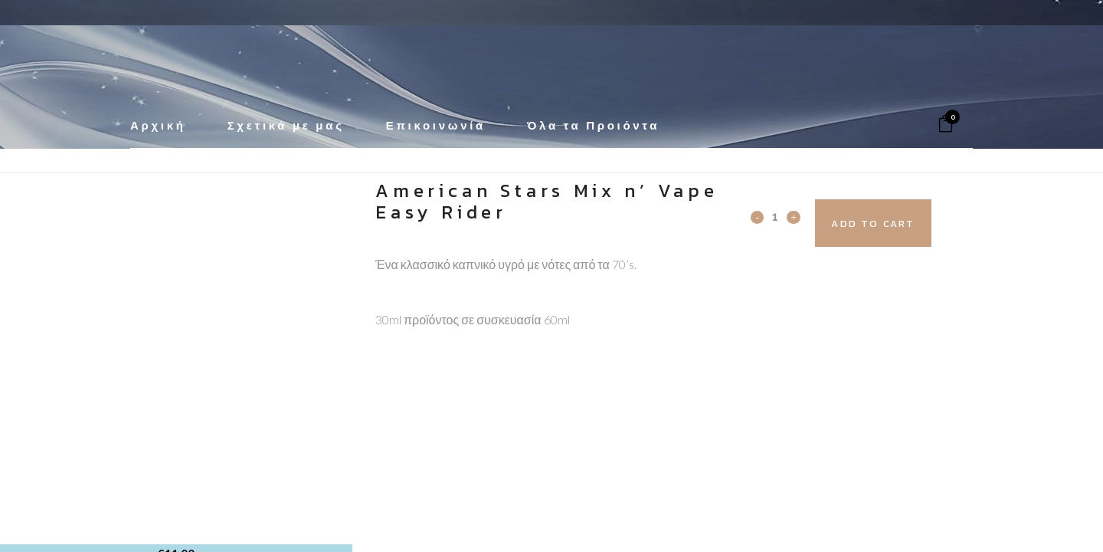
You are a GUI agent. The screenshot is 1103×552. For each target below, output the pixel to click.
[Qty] (775, 216)
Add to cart (901, 223)
